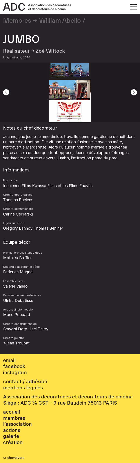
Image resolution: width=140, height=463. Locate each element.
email (9, 360)
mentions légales (23, 387)
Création (13, 442)
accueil (11, 412)
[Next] (134, 92)
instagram (15, 372)
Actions (11, 430)
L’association (17, 424)
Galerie (11, 436)
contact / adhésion (25, 381)
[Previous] (6, 92)
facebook (14, 366)
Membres (17, 20)
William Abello (60, 20)
